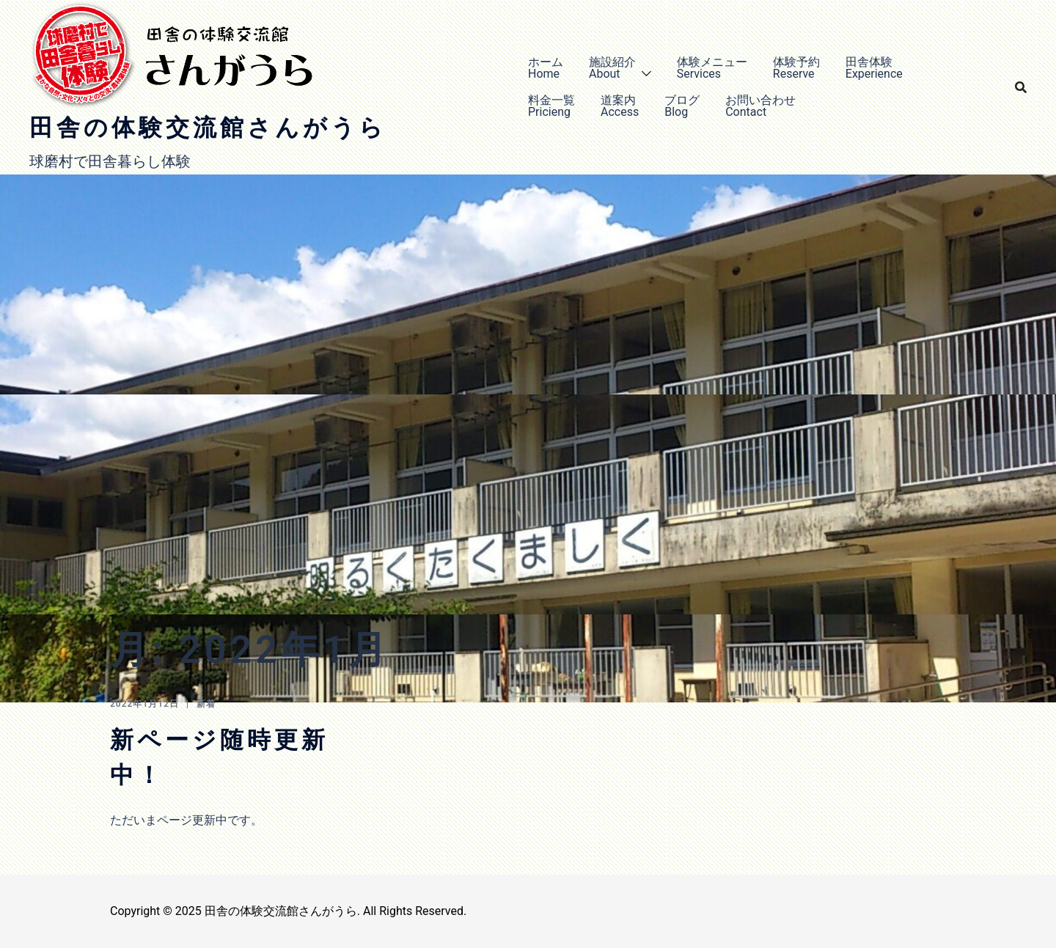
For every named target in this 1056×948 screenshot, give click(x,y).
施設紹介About (612, 68)
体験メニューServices (712, 68)
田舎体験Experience (874, 68)
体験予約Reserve (796, 68)
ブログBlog (682, 106)
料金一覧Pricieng (551, 106)
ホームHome (545, 68)
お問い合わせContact (760, 106)
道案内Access (620, 106)
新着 (206, 704)
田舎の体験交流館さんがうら (207, 128)
